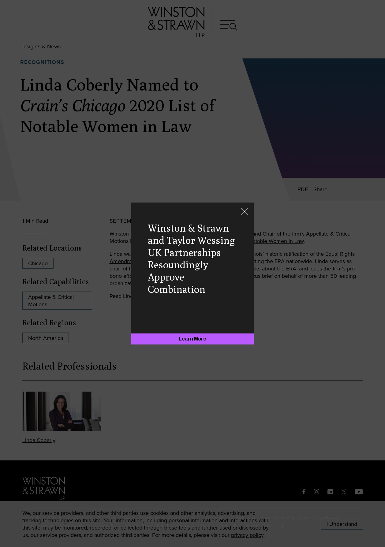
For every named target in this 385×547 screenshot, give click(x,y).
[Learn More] (192, 338)
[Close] (244, 212)
